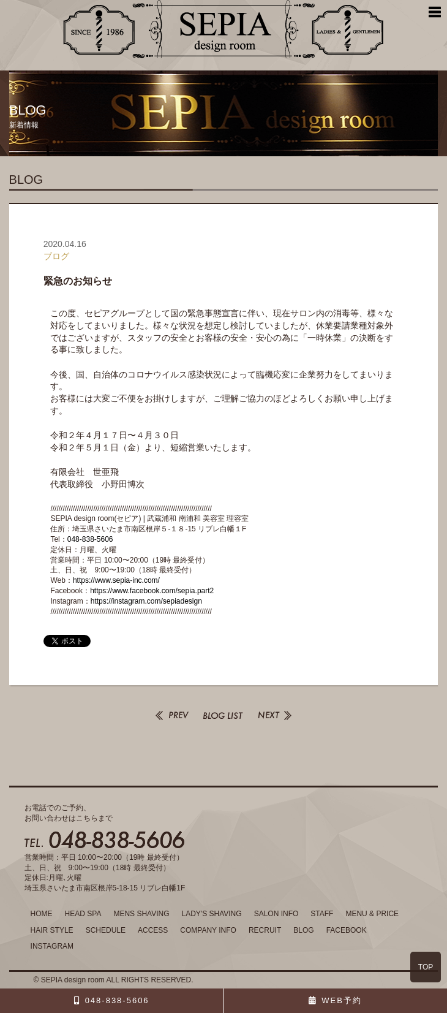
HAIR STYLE (52, 930)
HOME (42, 913)
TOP (425, 967)
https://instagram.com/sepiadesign (146, 601)
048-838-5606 (90, 539)
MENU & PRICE (372, 913)
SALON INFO (276, 913)
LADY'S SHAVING (212, 913)
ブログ (56, 256)
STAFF (321, 913)
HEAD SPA (83, 913)
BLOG (303, 930)
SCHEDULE (106, 930)
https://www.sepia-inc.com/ (116, 580)
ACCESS (153, 930)
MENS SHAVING (141, 913)
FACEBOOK (346, 930)
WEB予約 (341, 1000)
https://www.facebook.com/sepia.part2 (152, 590)
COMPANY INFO (208, 930)
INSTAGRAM (52, 946)
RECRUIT (265, 930)
